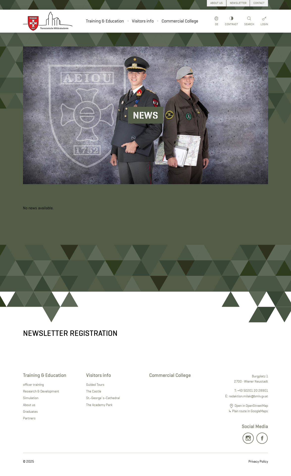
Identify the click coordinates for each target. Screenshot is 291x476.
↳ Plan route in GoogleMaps (248, 411)
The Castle (93, 391)
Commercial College (180, 21)
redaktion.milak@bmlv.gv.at (248, 396)
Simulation (30, 398)
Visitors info (143, 21)
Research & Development (41, 391)
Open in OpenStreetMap (251, 406)
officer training (33, 385)
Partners (29, 418)
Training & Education (105, 21)
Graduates (30, 411)
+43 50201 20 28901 (252, 390)
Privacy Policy (258, 461)
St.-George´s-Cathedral (103, 398)
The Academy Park (99, 405)
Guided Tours (95, 385)
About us (29, 405)
